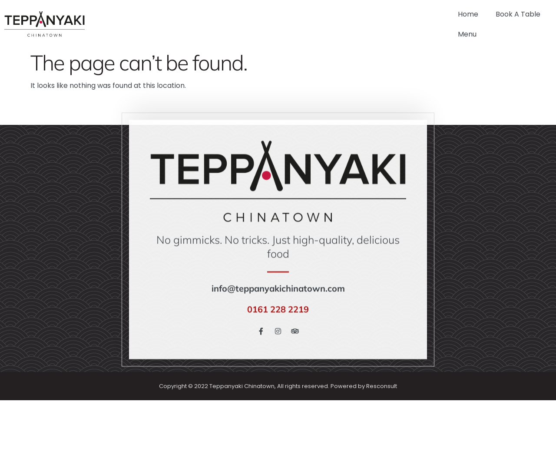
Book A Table (518, 14)
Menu (467, 34)
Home (468, 14)
